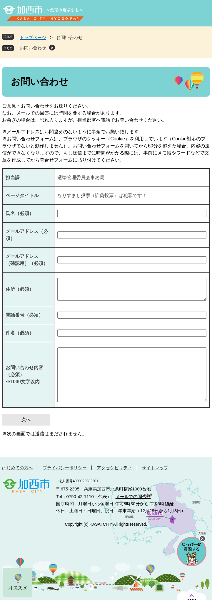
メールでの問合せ (133, 496)
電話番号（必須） (24, 314)
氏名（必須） (20, 213)
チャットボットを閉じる (202, 538)
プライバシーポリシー (65, 467)
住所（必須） (20, 289)
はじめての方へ (17, 467)
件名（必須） (20, 332)
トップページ (33, 37)
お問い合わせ (33, 47)
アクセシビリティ (114, 467)
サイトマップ (155, 467)
